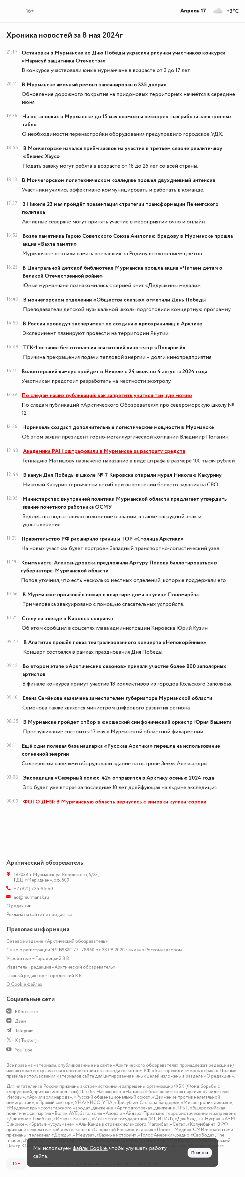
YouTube (24, 1050)
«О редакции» (219, 1076)
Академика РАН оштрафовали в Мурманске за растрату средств (104, 451)
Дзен (20, 1021)
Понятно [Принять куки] (199, 1152)
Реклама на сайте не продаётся (39, 914)
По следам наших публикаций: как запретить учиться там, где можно (107, 395)
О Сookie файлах (24, 984)
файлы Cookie (90, 1148)
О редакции (19, 906)
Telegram (24, 1031)
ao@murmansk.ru (31, 897)
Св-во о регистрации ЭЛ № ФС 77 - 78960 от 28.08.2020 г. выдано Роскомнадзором (94, 950)
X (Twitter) (26, 1040)
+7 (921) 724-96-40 (33, 888)
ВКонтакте (26, 1011)
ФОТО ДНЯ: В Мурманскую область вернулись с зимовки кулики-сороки (114, 802)
